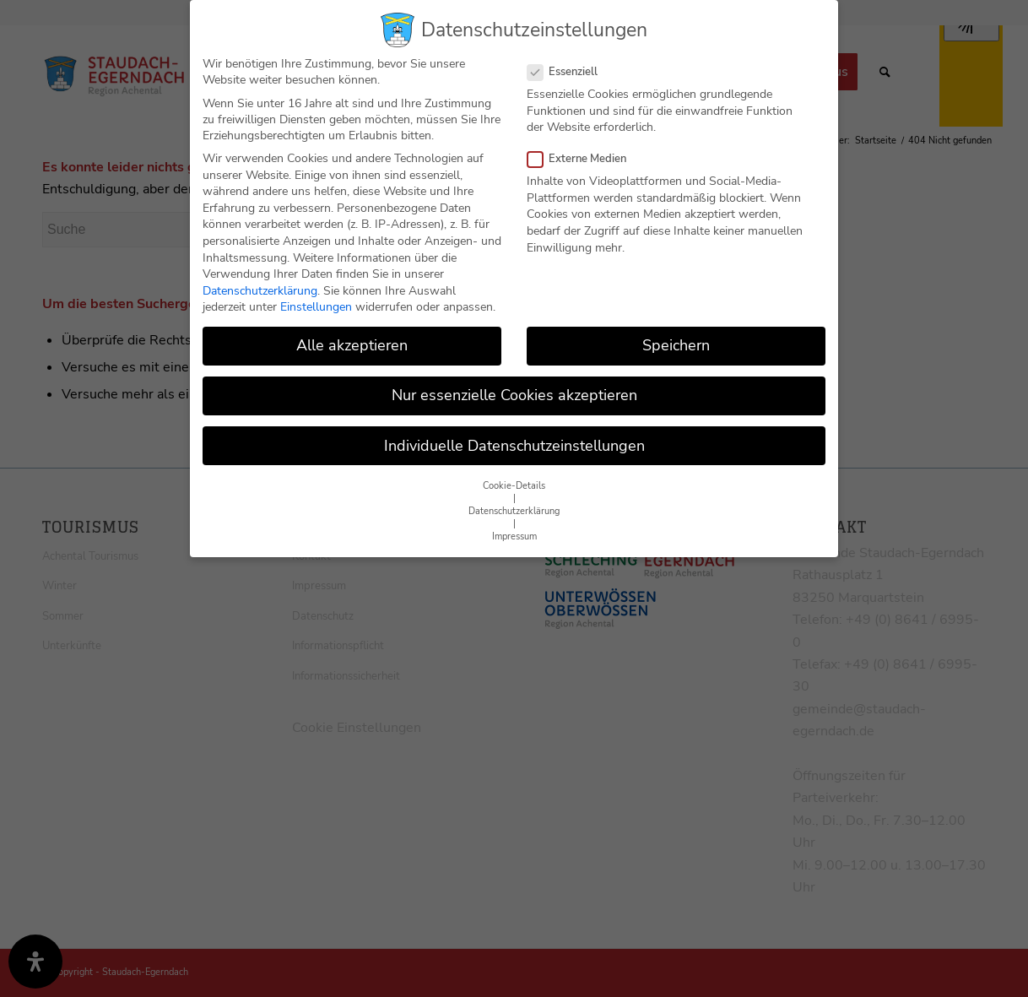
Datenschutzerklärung (260, 282)
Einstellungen (316, 298)
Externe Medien (584, 149)
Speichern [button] (676, 336)
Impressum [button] (514, 527)
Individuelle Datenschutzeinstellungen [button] (514, 436)
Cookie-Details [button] (514, 476)
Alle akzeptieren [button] (352, 336)
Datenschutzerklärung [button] (514, 502)
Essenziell (569, 62)
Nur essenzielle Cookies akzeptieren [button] (514, 387)
